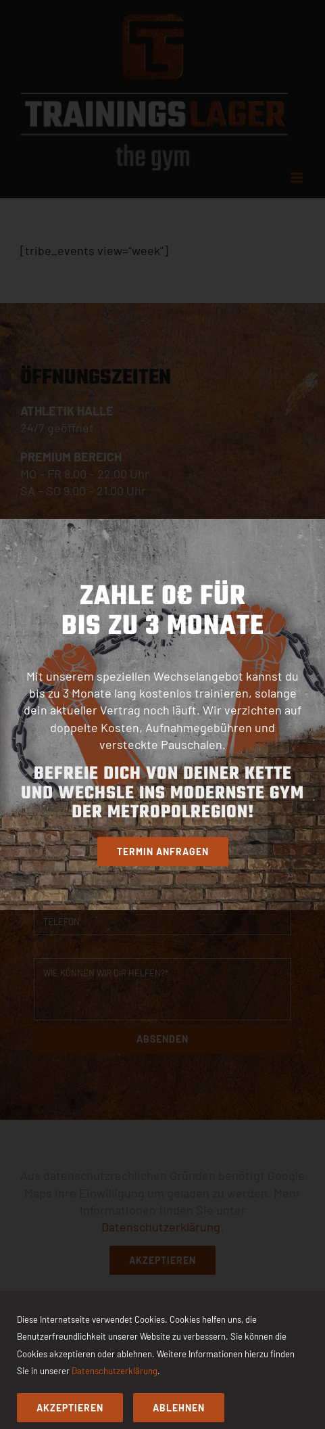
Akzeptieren (69, 1407)
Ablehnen (179, 1407)
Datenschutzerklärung (114, 1370)
